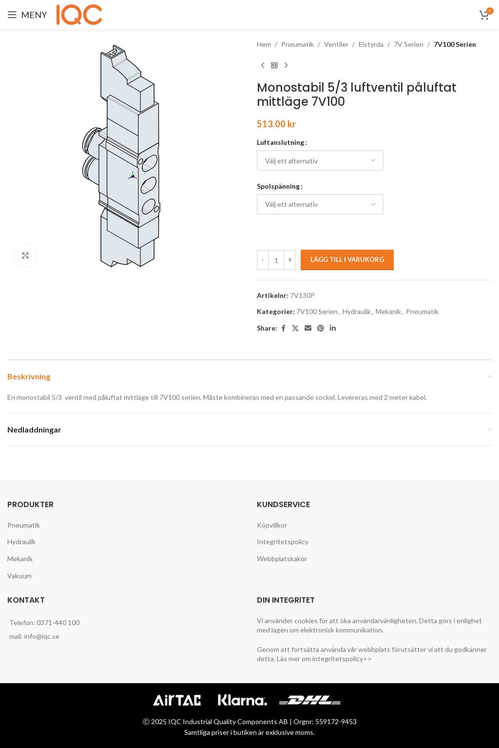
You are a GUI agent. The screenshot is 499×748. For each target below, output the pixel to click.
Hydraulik (357, 311)
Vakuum (19, 575)
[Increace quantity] (290, 260)
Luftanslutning (280, 142)
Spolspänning (278, 186)
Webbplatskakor (282, 558)
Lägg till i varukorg (347, 259)
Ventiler (336, 44)
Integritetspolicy (282, 541)
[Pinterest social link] (320, 328)
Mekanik (388, 311)
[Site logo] (81, 14)
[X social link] (295, 328)
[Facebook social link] (283, 328)
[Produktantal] (276, 260)
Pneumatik (297, 44)
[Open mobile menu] (27, 14)
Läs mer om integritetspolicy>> (324, 658)
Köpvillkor (272, 525)
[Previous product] (263, 65)
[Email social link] (308, 328)
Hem (264, 44)
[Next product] (286, 65)
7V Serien (408, 44)
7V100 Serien (455, 44)
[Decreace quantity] (263, 260)
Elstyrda (371, 44)
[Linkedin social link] (333, 328)
